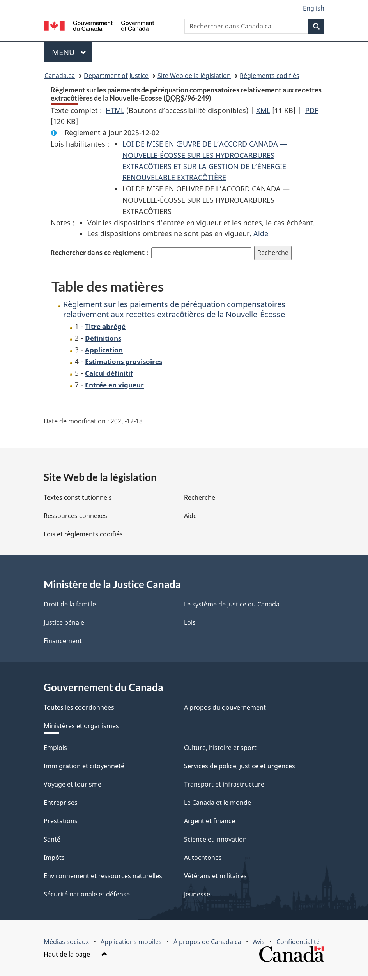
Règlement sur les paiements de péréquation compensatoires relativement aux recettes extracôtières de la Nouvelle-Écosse (174, 309)
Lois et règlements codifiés (83, 534)
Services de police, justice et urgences (239, 766)
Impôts (54, 857)
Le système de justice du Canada (232, 604)
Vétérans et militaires (215, 876)
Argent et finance (209, 821)
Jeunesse (197, 894)
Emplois (55, 747)
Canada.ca (59, 75)
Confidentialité (298, 941)
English (313, 8)
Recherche (199, 497)
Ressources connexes (75, 515)
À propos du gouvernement (225, 707)
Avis (259, 941)
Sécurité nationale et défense (87, 894)
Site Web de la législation (194, 75)
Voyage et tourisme (72, 784)
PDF (311, 110)
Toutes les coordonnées (79, 707)
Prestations (61, 821)
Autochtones (203, 857)
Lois (190, 622)
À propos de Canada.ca (207, 941)
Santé (52, 839)
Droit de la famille (70, 604)
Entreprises (61, 802)
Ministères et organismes (81, 725)
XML (263, 110)
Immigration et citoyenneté (84, 766)
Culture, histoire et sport (220, 747)
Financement (63, 641)
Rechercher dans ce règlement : (99, 252)
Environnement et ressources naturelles (103, 876)
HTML (115, 110)
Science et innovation (215, 839)
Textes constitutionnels (78, 497)
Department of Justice (116, 75)
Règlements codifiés (269, 75)
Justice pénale (64, 622)
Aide (260, 233)
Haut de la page (76, 954)
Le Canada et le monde (217, 802)
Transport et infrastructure (224, 784)
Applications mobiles (131, 941)
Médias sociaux (66, 941)
